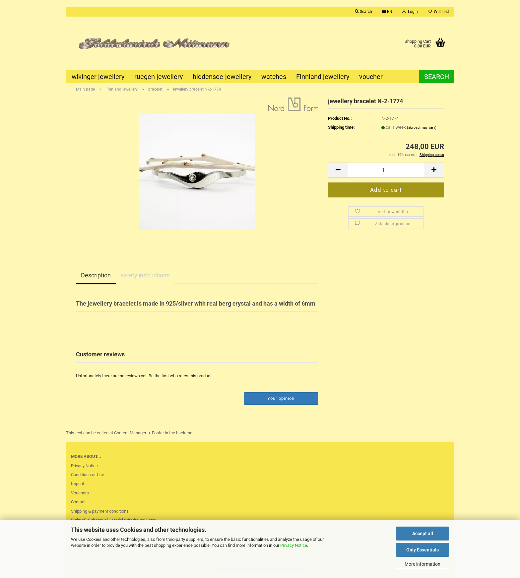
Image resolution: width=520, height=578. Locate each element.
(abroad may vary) (421, 127)
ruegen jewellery (158, 77)
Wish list (438, 11)
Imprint (77, 483)
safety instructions (145, 275)
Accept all (422, 533)
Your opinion (280, 398)
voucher (371, 77)
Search (436, 77)
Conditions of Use (87, 474)
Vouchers (80, 492)
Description (96, 275)
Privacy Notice (293, 545)
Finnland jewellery (322, 77)
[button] (387, 12)
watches (273, 77)
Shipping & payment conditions (100, 511)
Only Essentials (422, 549)
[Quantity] (386, 170)
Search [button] (363, 11)
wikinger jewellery (98, 77)
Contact (78, 501)
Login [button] (410, 11)
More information (422, 564)
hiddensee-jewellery (222, 77)
